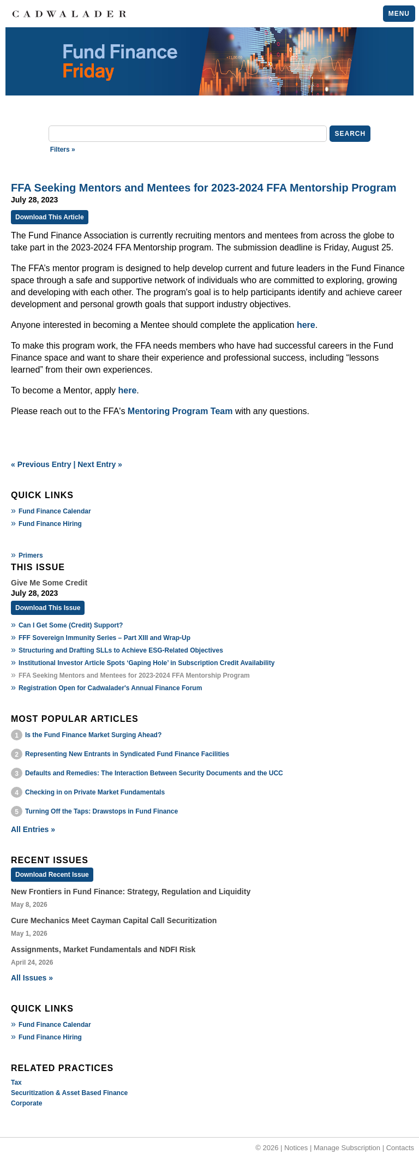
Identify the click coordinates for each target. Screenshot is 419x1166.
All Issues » (32, 977)
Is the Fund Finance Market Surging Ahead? (93, 735)
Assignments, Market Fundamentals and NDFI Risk (103, 949)
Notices (296, 1148)
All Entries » (33, 829)
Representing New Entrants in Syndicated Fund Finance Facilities (127, 754)
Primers (31, 555)
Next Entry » (99, 464)
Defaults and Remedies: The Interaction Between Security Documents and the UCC (154, 773)
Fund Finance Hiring (50, 524)
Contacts (400, 1148)
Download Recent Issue (52, 874)
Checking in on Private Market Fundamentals (95, 792)
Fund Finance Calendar (55, 511)
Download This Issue (47, 608)
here (306, 325)
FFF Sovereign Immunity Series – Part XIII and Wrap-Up (104, 638)
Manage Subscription (347, 1148)
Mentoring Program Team (180, 411)
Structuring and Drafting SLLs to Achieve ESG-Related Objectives (121, 650)
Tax (16, 1082)
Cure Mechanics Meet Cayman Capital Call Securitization (114, 920)
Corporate (26, 1103)
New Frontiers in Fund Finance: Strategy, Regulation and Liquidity (130, 891)
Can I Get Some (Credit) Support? (71, 625)
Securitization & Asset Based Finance (69, 1093)
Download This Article (49, 217)
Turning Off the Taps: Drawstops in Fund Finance (101, 811)
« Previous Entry (41, 464)
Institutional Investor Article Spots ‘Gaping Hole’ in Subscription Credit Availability (146, 663)
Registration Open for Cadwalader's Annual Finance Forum (110, 688)
